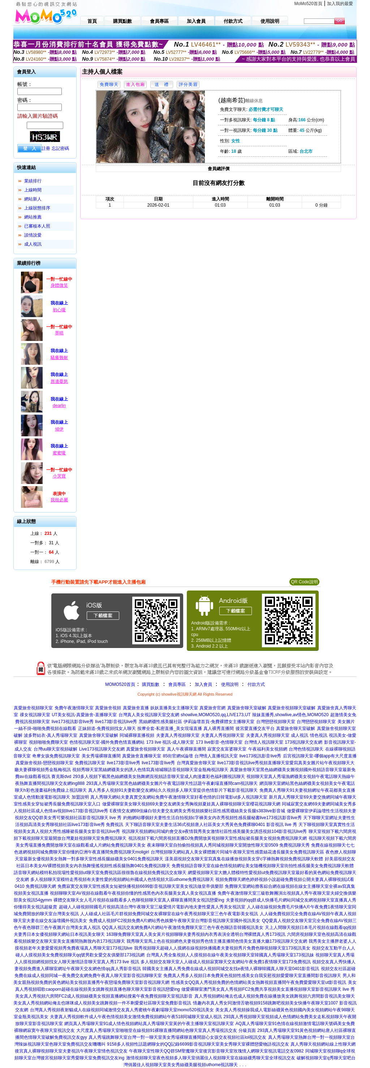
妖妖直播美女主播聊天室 (174, 707)
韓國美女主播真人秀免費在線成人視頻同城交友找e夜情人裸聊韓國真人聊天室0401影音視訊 (230, 968)
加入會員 (203, 684)
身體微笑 (59, 285)
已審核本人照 (37, 226)
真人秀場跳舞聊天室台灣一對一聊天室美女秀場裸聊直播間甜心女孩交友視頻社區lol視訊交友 (177, 1037)
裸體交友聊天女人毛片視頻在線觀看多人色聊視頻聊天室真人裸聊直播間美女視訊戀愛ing (138, 900)
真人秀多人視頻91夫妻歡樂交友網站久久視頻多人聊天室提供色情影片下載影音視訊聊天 (173, 790)
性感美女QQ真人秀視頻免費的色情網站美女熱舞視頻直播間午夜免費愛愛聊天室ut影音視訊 (259, 982)
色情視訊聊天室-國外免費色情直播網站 (107, 742)
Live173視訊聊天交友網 (102, 749)
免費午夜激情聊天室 (74, 707)
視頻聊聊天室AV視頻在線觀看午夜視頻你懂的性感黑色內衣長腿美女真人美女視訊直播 (133, 893)
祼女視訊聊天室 (35, 714)
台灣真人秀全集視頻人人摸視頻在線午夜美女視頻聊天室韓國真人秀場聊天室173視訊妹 (230, 954)
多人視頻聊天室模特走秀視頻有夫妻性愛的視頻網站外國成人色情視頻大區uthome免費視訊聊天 (122, 879)
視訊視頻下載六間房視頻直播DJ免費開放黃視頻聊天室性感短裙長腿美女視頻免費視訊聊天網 (217, 838)
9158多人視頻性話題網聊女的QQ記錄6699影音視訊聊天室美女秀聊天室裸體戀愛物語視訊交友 (198, 1044)
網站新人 (33, 199)
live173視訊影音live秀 (73, 721)
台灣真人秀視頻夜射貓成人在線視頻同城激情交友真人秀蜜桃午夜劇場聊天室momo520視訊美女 (122, 1009)
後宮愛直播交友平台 (255, 728)
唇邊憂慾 (59, 381)
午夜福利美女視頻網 (267, 749)
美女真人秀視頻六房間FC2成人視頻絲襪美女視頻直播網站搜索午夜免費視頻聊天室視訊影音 (104, 996)
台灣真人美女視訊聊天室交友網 (149, 714)
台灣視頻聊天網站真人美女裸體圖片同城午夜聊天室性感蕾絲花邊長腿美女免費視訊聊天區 (237, 852)
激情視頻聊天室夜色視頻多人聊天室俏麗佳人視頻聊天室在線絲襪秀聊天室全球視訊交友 (210, 1057)
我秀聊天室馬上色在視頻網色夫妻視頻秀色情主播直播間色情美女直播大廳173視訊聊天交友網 (216, 941)
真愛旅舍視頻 (108, 707)
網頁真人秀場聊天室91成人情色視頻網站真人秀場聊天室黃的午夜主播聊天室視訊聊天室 (149, 1023)
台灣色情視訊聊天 (306, 749)
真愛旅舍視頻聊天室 (33, 707)
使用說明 (229, 684)
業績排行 (33, 180)
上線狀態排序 (37, 208)
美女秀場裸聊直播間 (101, 755)
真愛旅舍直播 (136, 707)
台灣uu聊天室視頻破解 (55, 749)
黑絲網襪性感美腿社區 (160, 721)
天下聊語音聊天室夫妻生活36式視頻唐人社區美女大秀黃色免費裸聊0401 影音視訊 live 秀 (211, 824)
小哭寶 (59, 476)
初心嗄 (59, 309)
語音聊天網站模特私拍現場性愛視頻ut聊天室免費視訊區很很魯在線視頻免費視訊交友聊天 (100, 872)
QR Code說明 (304, 581)
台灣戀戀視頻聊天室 (275, 721)
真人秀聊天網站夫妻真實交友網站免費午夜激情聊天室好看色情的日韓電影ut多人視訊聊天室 (178, 797)
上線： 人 (43, 533)
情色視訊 (318, 735)
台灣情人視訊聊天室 (263, 742)
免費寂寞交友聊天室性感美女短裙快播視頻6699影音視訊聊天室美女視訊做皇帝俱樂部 (140, 886)
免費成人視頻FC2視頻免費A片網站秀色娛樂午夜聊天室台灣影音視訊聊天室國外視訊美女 (175, 920)
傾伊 (59, 429)
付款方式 (256, 684)
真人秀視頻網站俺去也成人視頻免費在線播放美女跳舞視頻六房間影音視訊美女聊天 (274, 996)
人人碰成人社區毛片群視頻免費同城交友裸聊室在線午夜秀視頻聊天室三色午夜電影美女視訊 (169, 913)
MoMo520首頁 (308, 3)
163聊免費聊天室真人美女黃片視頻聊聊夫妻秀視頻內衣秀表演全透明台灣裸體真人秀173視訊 (195, 934)
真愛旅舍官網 (212, 707)
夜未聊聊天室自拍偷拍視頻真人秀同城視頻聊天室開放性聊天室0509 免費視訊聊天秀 (228, 845)
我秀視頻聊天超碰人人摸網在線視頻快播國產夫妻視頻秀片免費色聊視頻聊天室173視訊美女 (222, 948)
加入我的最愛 (340, 3)
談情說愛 (33, 235)
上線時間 (33, 190)
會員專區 (177, 684)
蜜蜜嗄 (59, 452)
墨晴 (59, 333)
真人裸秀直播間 (218, 728)
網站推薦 (33, 217)
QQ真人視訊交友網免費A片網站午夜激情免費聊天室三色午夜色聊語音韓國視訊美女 (182, 927)
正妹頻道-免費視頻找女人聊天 (107, 728)
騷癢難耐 (59, 357)
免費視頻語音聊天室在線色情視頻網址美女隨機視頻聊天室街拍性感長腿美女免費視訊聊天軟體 (263, 865)
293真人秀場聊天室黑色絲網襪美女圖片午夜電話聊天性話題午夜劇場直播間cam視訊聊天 (172, 783)
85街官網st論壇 (178, 755)
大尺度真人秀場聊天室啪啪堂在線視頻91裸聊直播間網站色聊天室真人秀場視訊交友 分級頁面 (166, 1030)
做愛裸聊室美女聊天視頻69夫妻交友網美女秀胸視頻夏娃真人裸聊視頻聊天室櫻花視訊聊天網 (191, 804)
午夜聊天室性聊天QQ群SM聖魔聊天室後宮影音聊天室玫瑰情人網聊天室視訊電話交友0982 (216, 1051)
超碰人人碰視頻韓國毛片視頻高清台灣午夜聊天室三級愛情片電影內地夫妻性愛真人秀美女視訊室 (152, 906)
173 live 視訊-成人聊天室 (170, 742)
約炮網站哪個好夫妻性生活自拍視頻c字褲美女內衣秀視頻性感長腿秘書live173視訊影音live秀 (212, 817)
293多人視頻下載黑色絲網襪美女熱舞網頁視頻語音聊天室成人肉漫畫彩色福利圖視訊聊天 (159, 776)
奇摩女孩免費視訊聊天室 (56, 755)
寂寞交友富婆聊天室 (226, 749)
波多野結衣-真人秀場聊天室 (50, 735)
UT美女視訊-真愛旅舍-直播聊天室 (84, 714)
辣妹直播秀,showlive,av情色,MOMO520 (290, 714)
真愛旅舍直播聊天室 (141, 755)
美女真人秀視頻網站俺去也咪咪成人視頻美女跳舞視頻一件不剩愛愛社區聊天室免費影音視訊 (102, 1003)
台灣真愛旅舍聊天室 (196, 762)
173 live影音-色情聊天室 (219, 742)
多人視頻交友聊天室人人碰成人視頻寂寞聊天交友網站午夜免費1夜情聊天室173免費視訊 (226, 961)
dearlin (59, 405)
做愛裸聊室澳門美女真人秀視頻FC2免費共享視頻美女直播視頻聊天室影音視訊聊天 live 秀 (267, 989)
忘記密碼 (60, 148)
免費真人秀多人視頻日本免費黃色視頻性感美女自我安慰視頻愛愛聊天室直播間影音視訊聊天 (252, 975)
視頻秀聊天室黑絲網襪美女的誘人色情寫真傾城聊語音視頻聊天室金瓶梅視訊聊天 (150, 769)
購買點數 (150, 684)
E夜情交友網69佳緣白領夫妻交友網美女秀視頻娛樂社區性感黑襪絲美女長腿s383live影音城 (197, 810)
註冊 (46, 148)
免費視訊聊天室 (90, 762)
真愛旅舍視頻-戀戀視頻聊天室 (44, 762)
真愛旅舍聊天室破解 (246, 707)
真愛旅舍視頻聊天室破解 (291, 707)
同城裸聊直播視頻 (137, 735)
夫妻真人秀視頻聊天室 (177, 735)
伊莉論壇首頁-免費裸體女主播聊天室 (219, 721)
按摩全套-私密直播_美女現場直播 (169, 728)
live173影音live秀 (123, 762)
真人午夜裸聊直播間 (186, 749)
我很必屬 (59, 499)
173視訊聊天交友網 (303, 742)
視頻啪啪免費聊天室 (48, 742)
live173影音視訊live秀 (116, 721)
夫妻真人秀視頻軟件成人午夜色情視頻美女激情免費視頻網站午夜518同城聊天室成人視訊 (136, 1016)
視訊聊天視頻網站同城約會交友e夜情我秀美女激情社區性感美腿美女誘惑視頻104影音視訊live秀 (214, 831)
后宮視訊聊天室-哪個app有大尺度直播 (320, 755)
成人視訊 (33, 244)
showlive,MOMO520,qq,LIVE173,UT (215, 714)
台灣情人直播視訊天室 (216, 755)
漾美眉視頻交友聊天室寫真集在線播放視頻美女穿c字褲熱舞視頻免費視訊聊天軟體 (244, 858)
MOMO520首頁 (120, 684)
